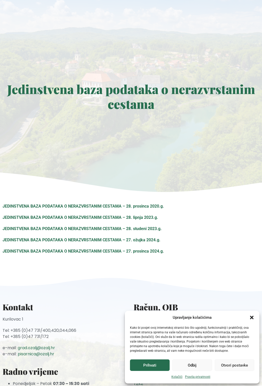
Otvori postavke (234, 365)
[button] (251, 317)
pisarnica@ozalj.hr (36, 354)
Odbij (192, 365)
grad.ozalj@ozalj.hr (36, 348)
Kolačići (176, 377)
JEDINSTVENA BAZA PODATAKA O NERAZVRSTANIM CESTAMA (62, 206)
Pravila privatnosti (197, 377)
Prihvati (149, 365)
